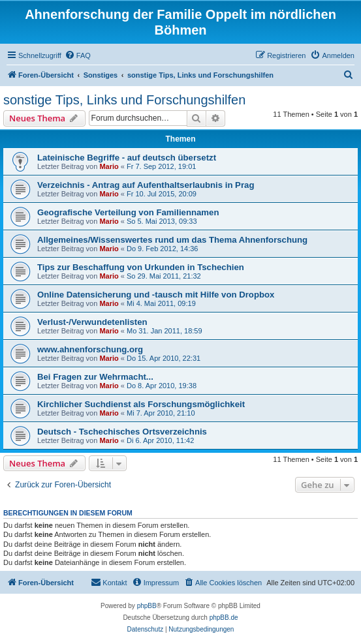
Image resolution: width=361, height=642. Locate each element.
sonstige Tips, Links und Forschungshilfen (124, 100)
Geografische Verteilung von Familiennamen (128, 212)
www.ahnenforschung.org (90, 349)
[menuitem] (78, 55)
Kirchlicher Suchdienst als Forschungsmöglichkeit (141, 404)
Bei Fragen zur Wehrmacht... (95, 377)
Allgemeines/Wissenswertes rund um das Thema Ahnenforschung (172, 240)
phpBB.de (224, 617)
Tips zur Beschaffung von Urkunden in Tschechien (140, 267)
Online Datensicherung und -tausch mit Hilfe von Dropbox (155, 294)
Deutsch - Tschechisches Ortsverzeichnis (122, 431)
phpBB (147, 605)
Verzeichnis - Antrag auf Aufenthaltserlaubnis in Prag (145, 185)
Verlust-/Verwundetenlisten (92, 322)
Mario (108, 166)
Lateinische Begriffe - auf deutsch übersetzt (126, 157)
